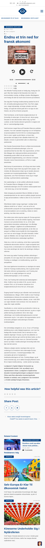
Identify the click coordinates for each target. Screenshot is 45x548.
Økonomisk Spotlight (30, 18)
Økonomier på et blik (10, 18)
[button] (40, 543)
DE (11, 3)
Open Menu (42, 11)
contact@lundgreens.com (26, 3)
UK (14, 3)
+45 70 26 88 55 (22, 5)
